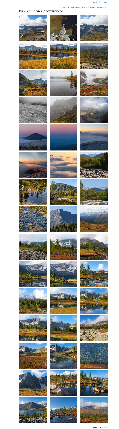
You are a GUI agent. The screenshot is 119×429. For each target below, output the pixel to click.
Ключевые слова (73, 7)
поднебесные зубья (87, 7)
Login (105, 2)
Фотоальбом (97, 2)
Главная (63, 7)
